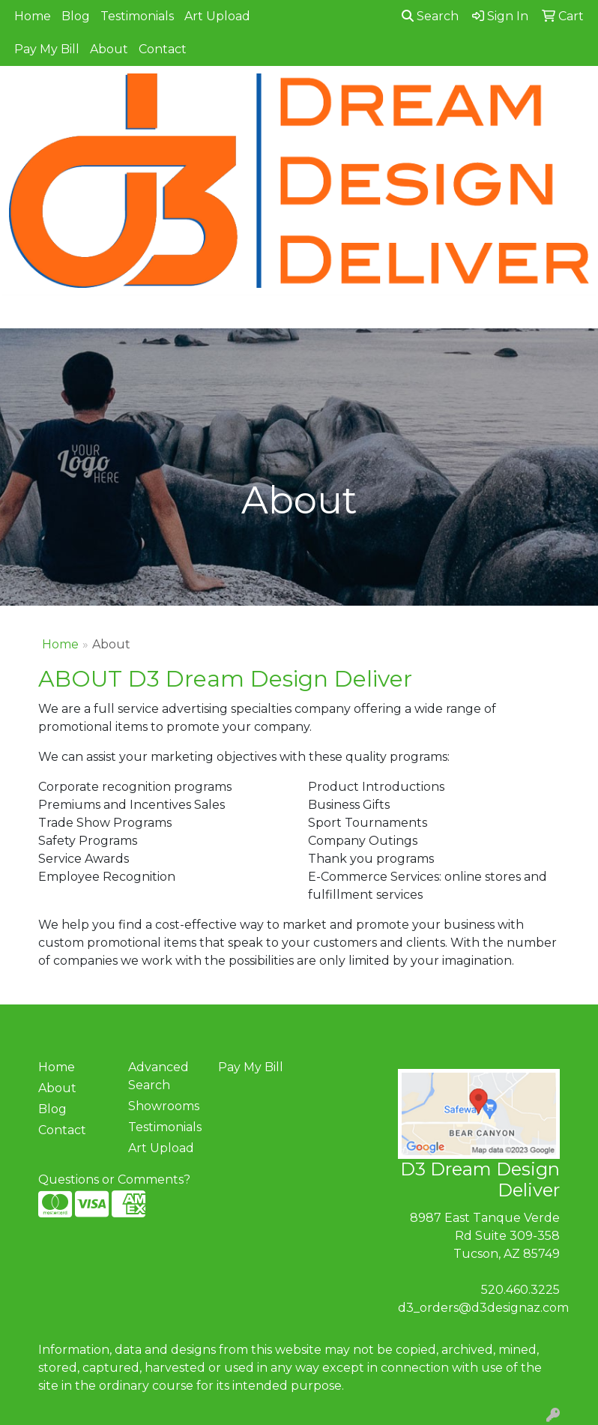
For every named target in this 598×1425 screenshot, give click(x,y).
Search (430, 16)
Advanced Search (158, 1076)
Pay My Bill (46, 49)
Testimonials (137, 16)
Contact (163, 49)
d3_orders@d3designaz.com (483, 1308)
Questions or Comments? (114, 1179)
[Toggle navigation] (23, 311)
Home (32, 16)
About (109, 49)
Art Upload (217, 16)
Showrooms (163, 1106)
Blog (75, 16)
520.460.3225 (520, 1290)
